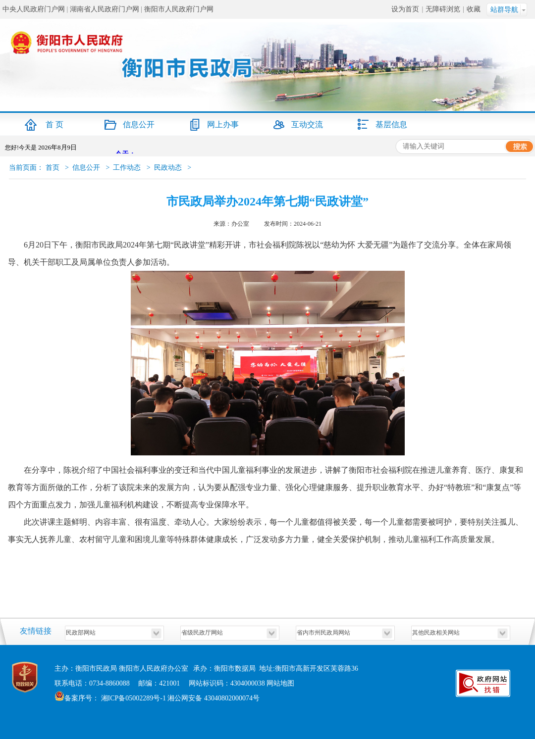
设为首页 (405, 9)
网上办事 (223, 124)
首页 (52, 167)
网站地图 (280, 683)
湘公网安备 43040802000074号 (213, 698)
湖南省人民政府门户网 (104, 9)
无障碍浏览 (443, 9)
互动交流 (307, 124)
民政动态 (168, 167)
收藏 (474, 9)
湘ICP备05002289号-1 (132, 698)
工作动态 (127, 167)
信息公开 (139, 124)
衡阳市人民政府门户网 (179, 9)
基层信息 (391, 124)
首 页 (54, 124)
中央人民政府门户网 (33, 9)
